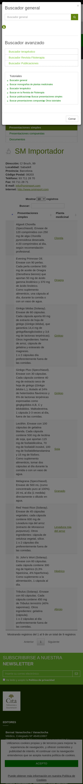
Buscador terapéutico (20, 88)
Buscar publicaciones (20, 96)
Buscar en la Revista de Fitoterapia (27, 92)
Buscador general (18, 80)
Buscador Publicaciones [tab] (23, 63)
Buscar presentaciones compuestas (27, 100)
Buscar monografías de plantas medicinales (31, 84)
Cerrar (72, 118)
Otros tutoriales (53, 100)
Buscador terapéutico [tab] (22, 51)
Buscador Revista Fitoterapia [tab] (27, 57)
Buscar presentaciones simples (47, 96)
